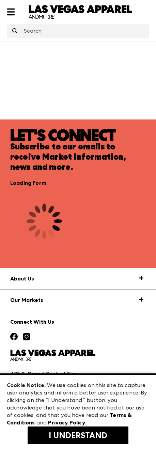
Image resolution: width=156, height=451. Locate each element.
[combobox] (78, 31)
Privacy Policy (66, 422)
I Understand (78, 435)
